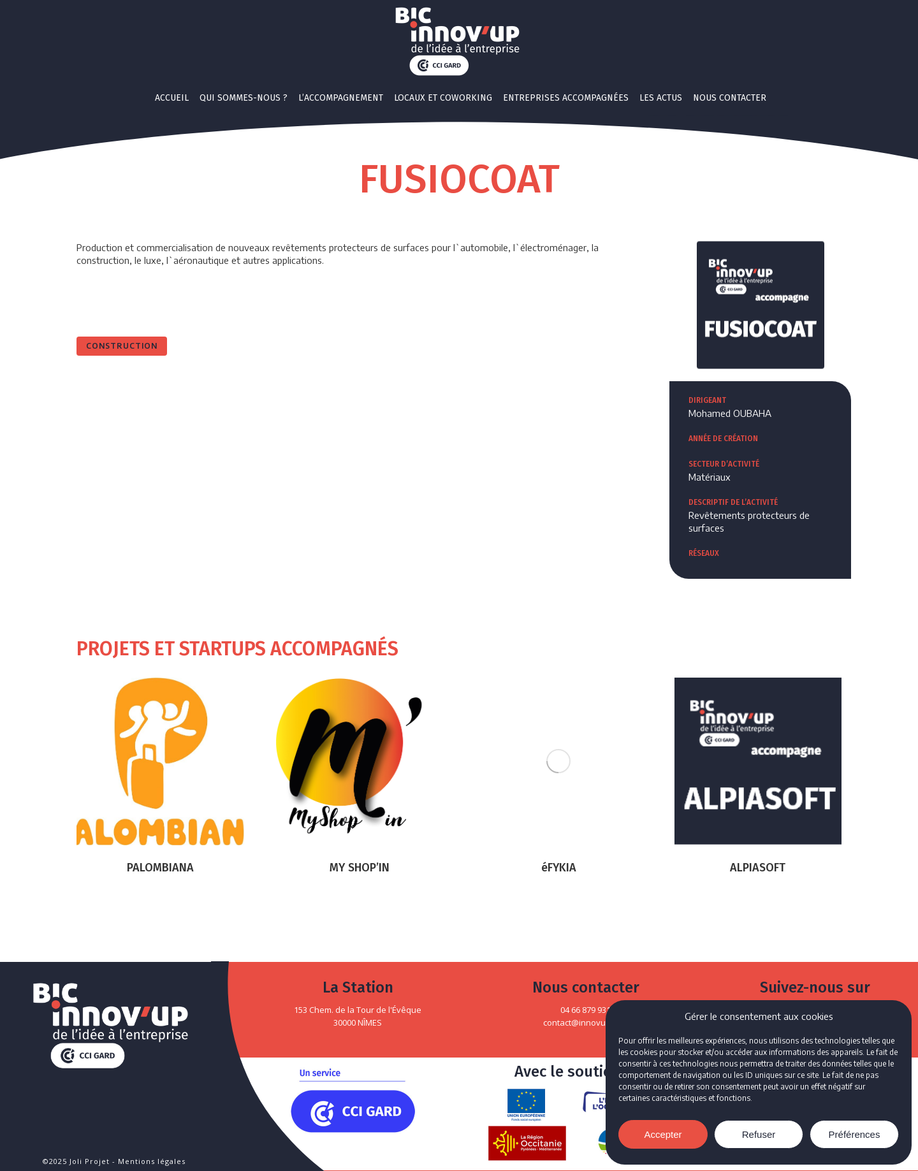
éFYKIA (558, 868)
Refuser (759, 1134)
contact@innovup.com (586, 1022)
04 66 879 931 (585, 1009)
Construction (121, 346)
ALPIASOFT (757, 868)
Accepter (662, 1134)
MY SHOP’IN (360, 868)
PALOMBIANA (160, 868)
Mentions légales (152, 1161)
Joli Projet (89, 1161)
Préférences (854, 1134)
